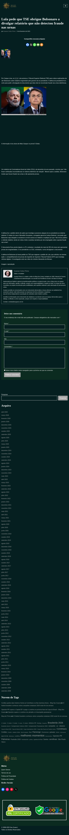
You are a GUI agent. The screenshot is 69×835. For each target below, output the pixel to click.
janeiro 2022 (5, 505)
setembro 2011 (6, 656)
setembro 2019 (6, 543)
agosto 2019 (5, 546)
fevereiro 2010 (6, 675)
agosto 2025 (5, 440)
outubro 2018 (5, 556)
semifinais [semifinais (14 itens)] (53, 743)
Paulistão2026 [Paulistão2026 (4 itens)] (24, 743)
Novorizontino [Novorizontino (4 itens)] (48, 740)
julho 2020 (4, 530)
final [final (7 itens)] (30, 736)
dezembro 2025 (6, 427)
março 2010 (5, 672)
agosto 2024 (5, 466)
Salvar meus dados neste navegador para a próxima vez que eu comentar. (29, 373)
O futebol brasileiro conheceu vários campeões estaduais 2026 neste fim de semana (40, 720)
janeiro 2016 (5, 598)
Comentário (8, 349)
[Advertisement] (34, 68)
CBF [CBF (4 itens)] (57, 729)
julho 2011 (4, 662)
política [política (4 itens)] (31, 743)
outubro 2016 (5, 585)
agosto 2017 (5, 572)
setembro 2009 (6, 691)
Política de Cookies (7, 783)
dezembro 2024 (6, 453)
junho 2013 (4, 636)
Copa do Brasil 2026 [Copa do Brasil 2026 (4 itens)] (6, 733)
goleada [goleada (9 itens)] (52, 736)
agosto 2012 (5, 649)
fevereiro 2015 (6, 614)
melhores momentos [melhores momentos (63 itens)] (32, 739)
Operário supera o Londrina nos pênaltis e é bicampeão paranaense (30, 716)
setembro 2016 (6, 588)
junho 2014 (4, 617)
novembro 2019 (6, 537)
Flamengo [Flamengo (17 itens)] (36, 736)
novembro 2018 (6, 553)
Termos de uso (6, 776)
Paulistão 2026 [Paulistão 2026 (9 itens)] (16, 743)
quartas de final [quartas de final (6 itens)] (38, 743)
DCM (16, 78)
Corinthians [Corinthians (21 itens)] (62, 732)
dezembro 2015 (6, 601)
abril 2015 (4, 608)
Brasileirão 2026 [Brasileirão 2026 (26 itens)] (55, 726)
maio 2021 (4, 514)
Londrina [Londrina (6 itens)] (17, 740)
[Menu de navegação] (65, 5)
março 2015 (5, 611)
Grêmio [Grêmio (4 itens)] (57, 736)
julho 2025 (4, 443)
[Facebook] (27, 43)
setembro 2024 (6, 463)
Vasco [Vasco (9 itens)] (3, 746)
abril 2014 (4, 624)
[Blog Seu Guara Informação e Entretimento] (10, 5)
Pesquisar (4, 397)
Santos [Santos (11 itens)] (45, 743)
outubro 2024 (5, 460)
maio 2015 (4, 604)
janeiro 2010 (5, 678)
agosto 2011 (5, 659)
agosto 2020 (5, 527)
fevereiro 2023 (6, 488)
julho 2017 (4, 575)
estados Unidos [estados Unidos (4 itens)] (16, 736)
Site (5, 341)
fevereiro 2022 (6, 501)
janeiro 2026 (5, 424)
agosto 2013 (5, 630)
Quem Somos (5, 773)
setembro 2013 (6, 627)
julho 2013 (4, 633)
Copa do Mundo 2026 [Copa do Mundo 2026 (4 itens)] (17, 733)
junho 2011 (4, 665)
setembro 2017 (6, 569)
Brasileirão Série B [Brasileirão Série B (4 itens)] (5, 729)
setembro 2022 (6, 492)
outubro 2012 (5, 643)
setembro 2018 (6, 559)
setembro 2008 (6, 694)
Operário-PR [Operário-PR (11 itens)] (57, 740)
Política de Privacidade (8, 780)
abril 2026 (4, 414)
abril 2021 (4, 517)
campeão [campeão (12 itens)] (51, 730)
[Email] (38, 43)
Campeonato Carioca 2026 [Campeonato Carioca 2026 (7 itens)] (19, 729)
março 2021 (5, 521)
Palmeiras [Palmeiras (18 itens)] (5, 743)
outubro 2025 (5, 434)
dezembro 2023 (6, 472)
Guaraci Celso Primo (10, 31)
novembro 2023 (6, 476)
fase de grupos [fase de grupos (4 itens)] (24, 736)
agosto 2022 (5, 495)
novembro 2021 (6, 511)
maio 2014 (4, 620)
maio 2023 (4, 479)
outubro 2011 (5, 653)
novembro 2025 (6, 431)
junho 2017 (4, 579)
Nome (6, 326)
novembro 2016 (6, 582)
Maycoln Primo (6, 720)
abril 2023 (4, 482)
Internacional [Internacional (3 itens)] (63, 736)
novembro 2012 (6, 640)
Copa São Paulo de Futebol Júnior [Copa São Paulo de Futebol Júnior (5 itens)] (46, 733)
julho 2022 (4, 498)
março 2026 (5, 418)
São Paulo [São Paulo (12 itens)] (62, 743)
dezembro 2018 (6, 550)
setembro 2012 (6, 646)
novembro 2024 (6, 456)
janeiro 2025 (5, 450)
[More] (41, 43)
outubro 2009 (5, 688)
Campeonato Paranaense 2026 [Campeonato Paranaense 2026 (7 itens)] (38, 729)
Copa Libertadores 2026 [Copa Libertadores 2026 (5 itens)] (30, 733)
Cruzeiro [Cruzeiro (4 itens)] (10, 736)
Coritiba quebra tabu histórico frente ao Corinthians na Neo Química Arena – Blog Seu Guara (31, 706)
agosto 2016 (5, 591)
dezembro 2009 (6, 682)
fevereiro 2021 (6, 524)
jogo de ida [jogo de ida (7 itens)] (4, 740)
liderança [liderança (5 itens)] (11, 740)
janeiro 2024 (5, 469)
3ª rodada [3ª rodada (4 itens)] (14, 727)
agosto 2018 (5, 563)
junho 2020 (4, 533)
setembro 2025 (6, 437)
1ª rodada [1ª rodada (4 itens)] (3, 727)
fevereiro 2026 (6, 421)
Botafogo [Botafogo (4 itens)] (39, 727)
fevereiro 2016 (6, 595)
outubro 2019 (5, 540)
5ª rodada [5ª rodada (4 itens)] (25, 727)
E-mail (6, 334)
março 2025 (5, 447)
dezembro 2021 (6, 508)
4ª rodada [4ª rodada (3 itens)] (20, 727)
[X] (31, 43)
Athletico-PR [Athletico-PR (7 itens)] (32, 727)
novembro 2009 (6, 685)
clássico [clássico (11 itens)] (62, 730)
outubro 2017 (5, 566)
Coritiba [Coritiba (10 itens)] (4, 736)
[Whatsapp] (34, 43)
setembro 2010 (6, 669)
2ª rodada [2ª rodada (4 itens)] (9, 727)
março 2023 (5, 485)
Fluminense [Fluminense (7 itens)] (45, 736)
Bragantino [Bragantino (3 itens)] (44, 727)
